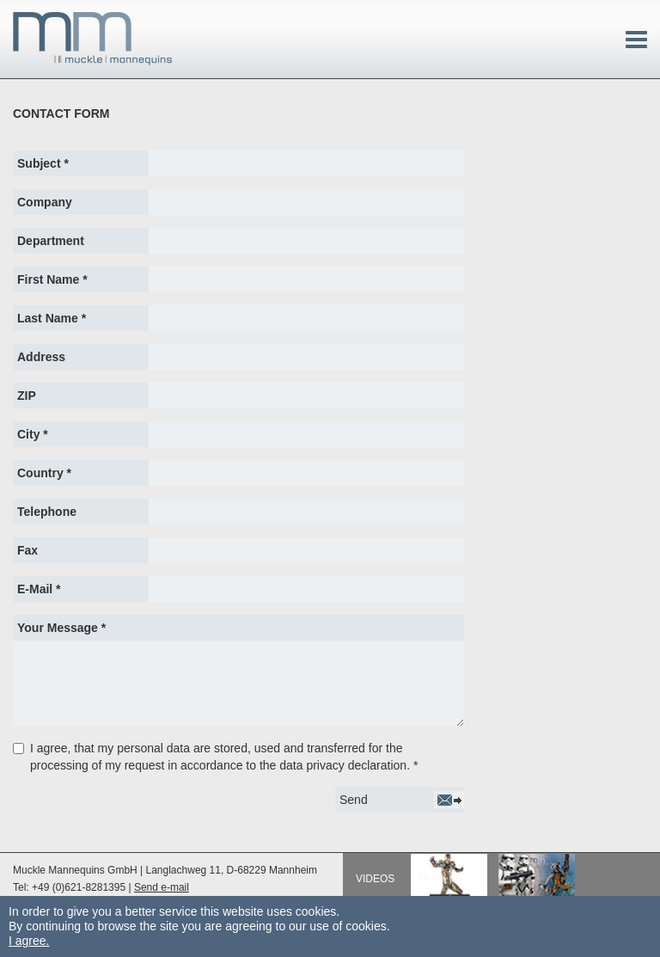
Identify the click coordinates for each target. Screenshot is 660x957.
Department (50, 241)
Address (41, 357)
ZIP (26, 395)
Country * (44, 473)
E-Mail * (39, 589)
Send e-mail (161, 887)
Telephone (46, 511)
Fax (27, 550)
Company (44, 202)
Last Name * (51, 318)
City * (32, 434)
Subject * (43, 163)
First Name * (52, 279)
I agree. (29, 941)
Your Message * (61, 628)
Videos (375, 879)
